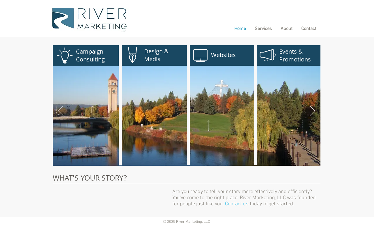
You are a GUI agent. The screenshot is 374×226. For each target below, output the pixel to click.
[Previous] (60, 111)
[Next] (312, 111)
